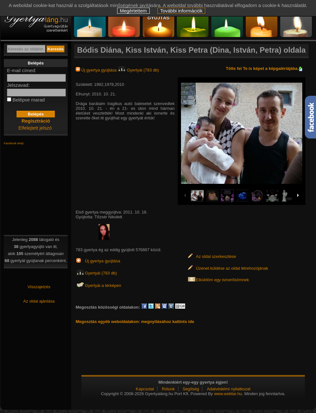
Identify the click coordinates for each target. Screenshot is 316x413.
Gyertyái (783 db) (138, 70)
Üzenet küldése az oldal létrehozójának (232, 268)
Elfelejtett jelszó (35, 128)
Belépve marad (28, 99)
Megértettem (133, 10)
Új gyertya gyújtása (97, 70)
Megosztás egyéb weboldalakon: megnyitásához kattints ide (135, 321)
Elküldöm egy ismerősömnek (222, 279)
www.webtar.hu (228, 393)
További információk (181, 10)
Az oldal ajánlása (39, 301)
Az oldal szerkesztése (216, 256)
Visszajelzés (38, 286)
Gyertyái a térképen (103, 285)
